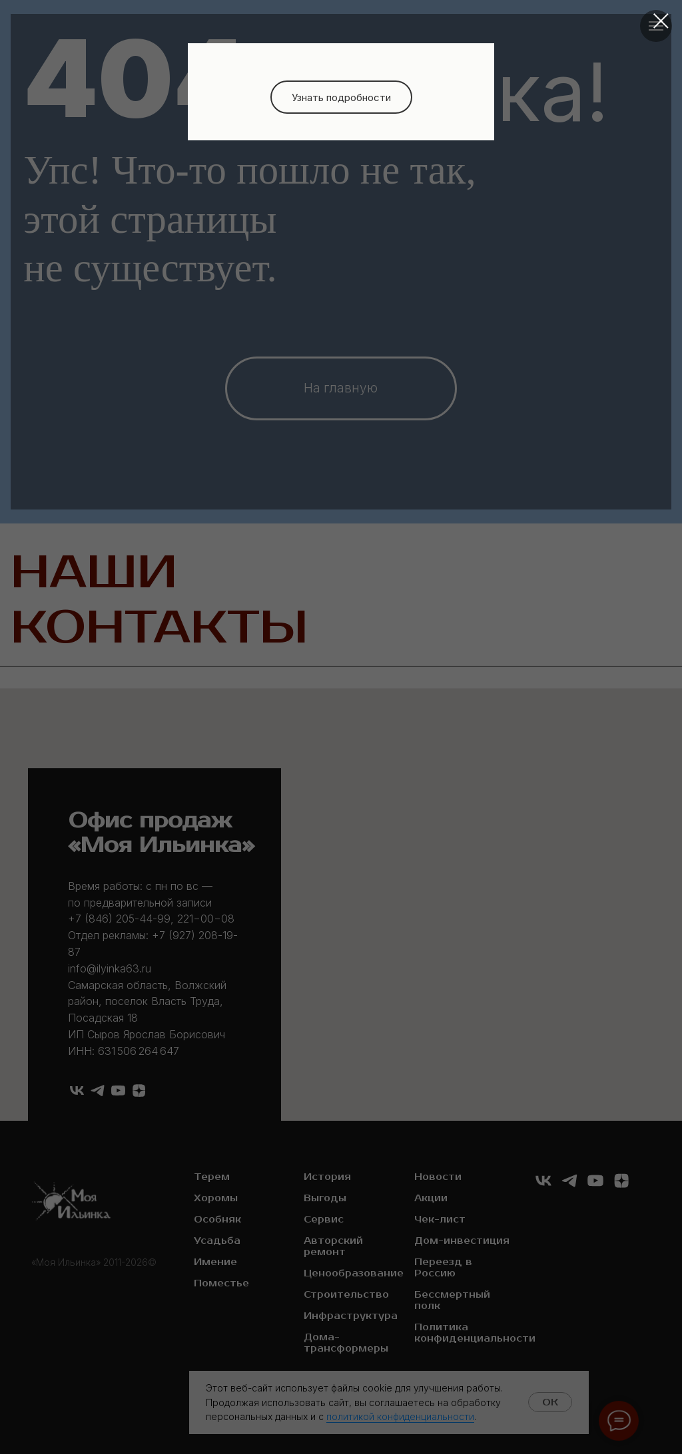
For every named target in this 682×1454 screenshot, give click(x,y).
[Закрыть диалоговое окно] (661, 21)
